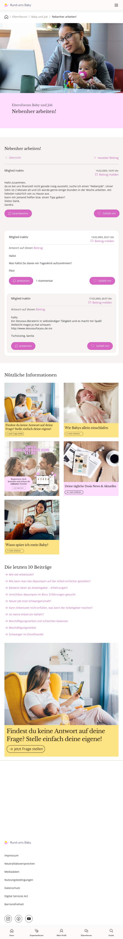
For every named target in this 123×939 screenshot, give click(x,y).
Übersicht (15, 157)
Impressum (11, 855)
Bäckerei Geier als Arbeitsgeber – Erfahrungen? (38, 588)
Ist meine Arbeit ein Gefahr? (26, 614)
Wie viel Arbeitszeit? (21, 574)
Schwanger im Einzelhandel (26, 634)
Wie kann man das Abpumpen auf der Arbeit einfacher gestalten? (50, 581)
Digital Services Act (16, 896)
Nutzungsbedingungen (18, 880)
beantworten (20, 213)
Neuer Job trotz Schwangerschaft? (30, 601)
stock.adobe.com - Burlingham (110, 89)
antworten (23, 280)
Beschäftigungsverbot (22, 627)
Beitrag (38, 248)
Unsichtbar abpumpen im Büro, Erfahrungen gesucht (42, 594)
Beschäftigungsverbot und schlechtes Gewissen (38, 621)
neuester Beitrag (108, 158)
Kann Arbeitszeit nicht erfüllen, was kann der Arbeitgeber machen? (51, 607)
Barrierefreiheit (14, 904)
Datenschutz (12, 888)
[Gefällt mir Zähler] (106, 213)
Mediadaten (11, 871)
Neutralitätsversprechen (19, 863)
